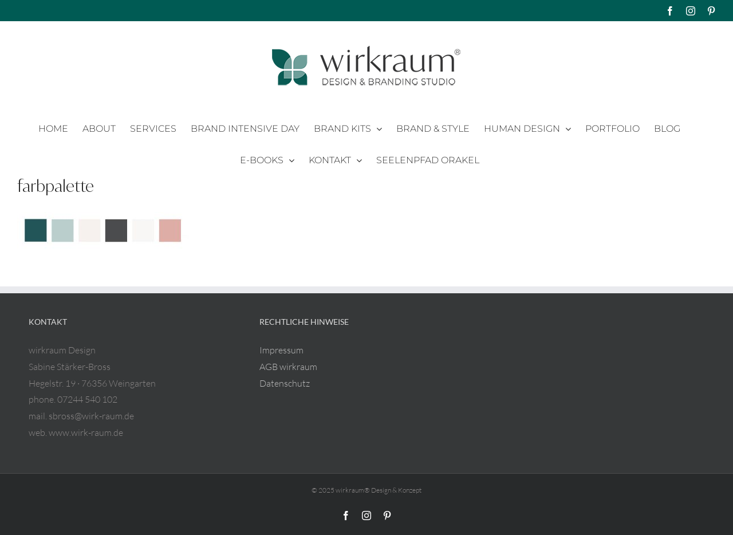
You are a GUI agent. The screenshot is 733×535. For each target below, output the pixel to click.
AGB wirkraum (288, 366)
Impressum (281, 350)
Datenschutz (284, 383)
